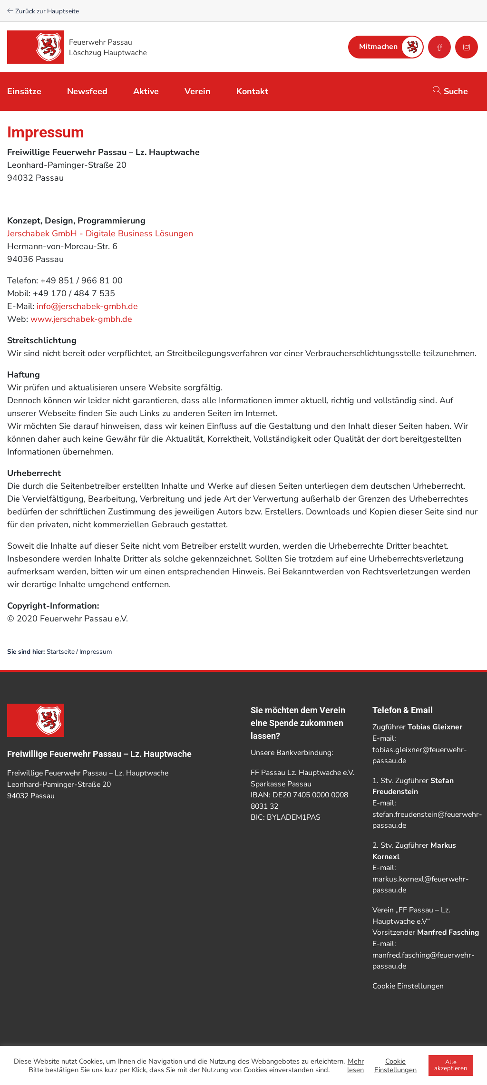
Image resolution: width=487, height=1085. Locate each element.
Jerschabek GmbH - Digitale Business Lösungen (100, 233)
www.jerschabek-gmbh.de (81, 319)
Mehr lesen (355, 1065)
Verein (198, 91)
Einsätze (24, 91)
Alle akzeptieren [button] (450, 1065)
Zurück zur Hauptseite (43, 11)
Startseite (61, 651)
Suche (450, 91)
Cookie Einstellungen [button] (408, 986)
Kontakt (252, 91)
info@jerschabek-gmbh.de (87, 306)
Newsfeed (87, 91)
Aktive (146, 91)
